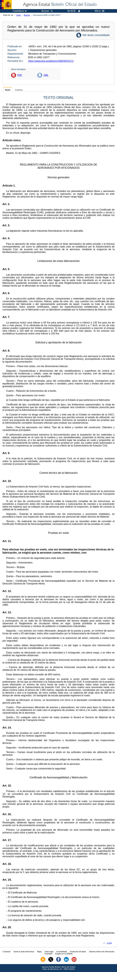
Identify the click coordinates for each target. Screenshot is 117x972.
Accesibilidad (61, 952)
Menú (99, 11)
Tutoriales (48, 954)
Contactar (7, 952)
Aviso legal (48, 952)
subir (109, 943)
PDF (19, 75)
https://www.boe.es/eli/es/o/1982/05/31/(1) (51, 61)
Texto (7, 90)
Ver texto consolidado (96, 35)
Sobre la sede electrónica (24, 952)
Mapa (39, 952)
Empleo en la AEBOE (64, 954)
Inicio (18, 15)
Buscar (27, 15)
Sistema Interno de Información (101, 952)
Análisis (19, 90)
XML (45, 75)
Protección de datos (78, 952)
